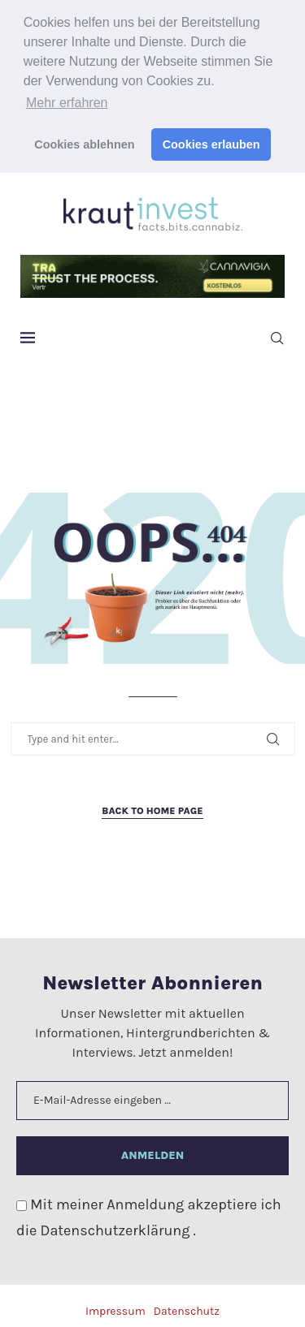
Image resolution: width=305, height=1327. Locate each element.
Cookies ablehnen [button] (84, 144)
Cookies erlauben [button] (211, 144)
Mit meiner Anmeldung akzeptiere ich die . (148, 1213)
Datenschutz (187, 1307)
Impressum (115, 1307)
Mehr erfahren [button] (67, 103)
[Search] (276, 335)
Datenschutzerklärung (117, 1226)
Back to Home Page (152, 807)
